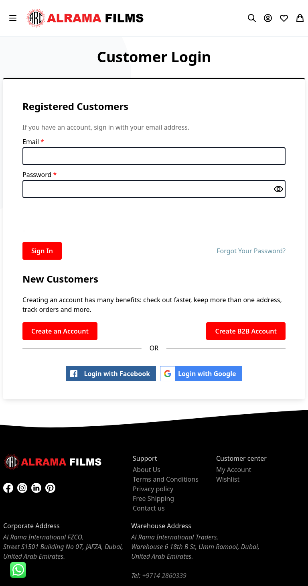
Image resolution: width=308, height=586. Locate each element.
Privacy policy (153, 488)
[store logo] (86, 18)
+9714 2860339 (164, 575)
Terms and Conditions (166, 479)
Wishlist (227, 479)
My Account (233, 469)
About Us (146, 469)
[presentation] (83, 218)
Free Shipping (153, 498)
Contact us (149, 508)
